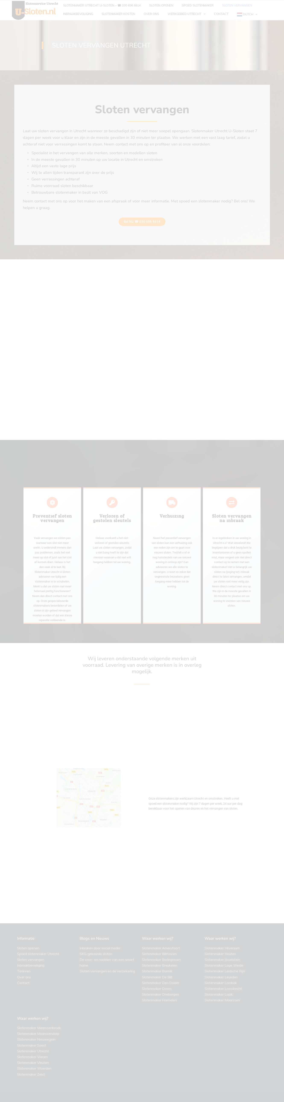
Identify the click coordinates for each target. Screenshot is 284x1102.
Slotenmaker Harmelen (159, 1000)
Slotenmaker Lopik (219, 994)
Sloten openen (28, 948)
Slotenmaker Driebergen (160, 994)
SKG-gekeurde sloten (96, 954)
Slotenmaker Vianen (32, 1057)
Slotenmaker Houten (220, 954)
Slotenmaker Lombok (221, 983)
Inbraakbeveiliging (30, 965)
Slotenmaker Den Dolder (160, 983)
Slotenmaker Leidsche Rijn (225, 971)
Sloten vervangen (30, 959)
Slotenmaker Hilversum (222, 948)
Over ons (24, 977)
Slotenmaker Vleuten (33, 1062)
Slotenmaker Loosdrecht (223, 988)
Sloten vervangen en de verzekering (107, 971)
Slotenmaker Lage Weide (224, 965)
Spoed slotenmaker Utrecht (38, 954)
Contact (23, 983)
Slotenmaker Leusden (221, 977)
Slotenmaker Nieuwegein (36, 1039)
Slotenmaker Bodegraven (161, 959)
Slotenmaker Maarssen (222, 1000)
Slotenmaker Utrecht (33, 1051)
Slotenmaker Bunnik (157, 971)
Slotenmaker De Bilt (157, 977)
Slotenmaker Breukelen (159, 965)
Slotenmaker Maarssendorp (38, 1033)
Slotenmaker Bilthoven (159, 954)
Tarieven (24, 971)
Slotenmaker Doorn (156, 988)
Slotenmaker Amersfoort (161, 948)
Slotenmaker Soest (31, 1045)
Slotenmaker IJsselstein (222, 959)
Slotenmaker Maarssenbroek (39, 1028)
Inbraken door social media (100, 948)
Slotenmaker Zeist (31, 1074)
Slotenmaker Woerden (34, 1068)
